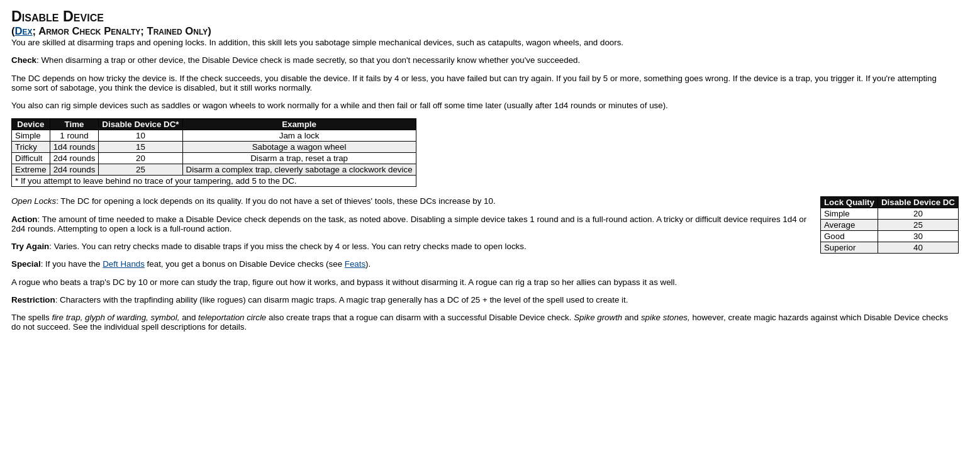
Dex (24, 31)
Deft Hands (124, 264)
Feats (355, 264)
